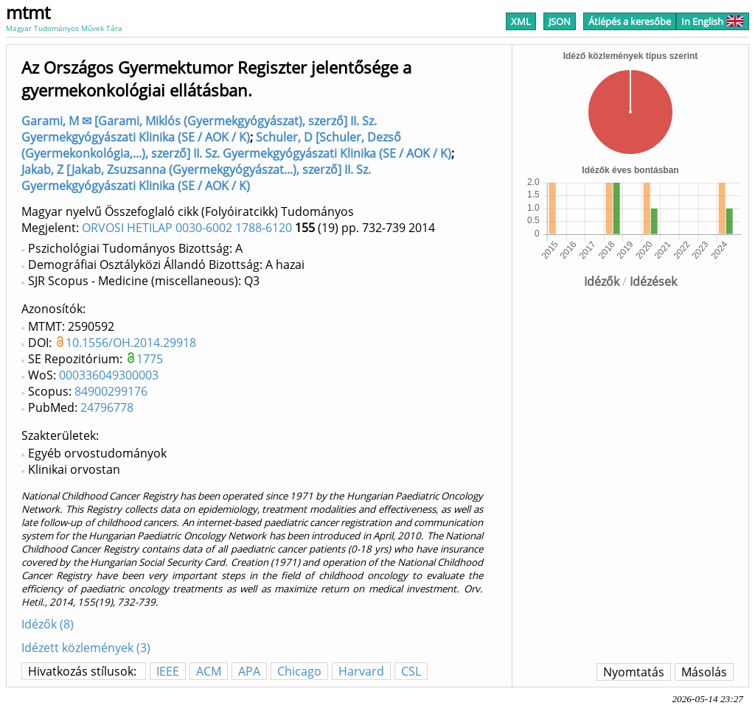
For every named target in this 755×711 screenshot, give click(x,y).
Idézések (653, 281)
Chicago (299, 671)
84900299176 (110, 391)
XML (521, 21)
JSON (560, 21)
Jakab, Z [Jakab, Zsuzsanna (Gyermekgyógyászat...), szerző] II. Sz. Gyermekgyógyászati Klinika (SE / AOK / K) (196, 177)
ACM (208, 671)
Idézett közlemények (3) (85, 648)
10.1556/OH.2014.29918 (131, 343)
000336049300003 (109, 375)
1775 (149, 359)
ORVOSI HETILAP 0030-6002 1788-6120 (187, 228)
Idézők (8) (47, 624)
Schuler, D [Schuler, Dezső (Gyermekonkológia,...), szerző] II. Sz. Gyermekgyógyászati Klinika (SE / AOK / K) (236, 145)
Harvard (361, 671)
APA (249, 671)
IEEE (167, 671)
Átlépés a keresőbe (629, 21)
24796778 (106, 407)
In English (712, 21)
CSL (411, 671)
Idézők (601, 281)
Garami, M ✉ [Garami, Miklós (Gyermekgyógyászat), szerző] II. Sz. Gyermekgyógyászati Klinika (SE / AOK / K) (199, 129)
